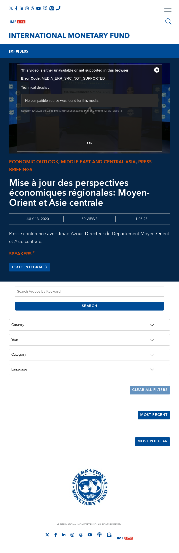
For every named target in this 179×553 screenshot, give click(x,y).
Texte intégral (30, 267)
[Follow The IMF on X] (11, 8)
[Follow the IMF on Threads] (32, 8)
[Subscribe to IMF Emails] (51, 8)
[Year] (89, 340)
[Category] (89, 354)
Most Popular (152, 442)
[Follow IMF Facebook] (16, 8)
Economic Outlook (33, 162)
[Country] (89, 325)
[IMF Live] (17, 20)
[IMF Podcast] (45, 8)
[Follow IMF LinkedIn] (21, 8)
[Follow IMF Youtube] (38, 8)
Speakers (23, 254)
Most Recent (154, 415)
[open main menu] (167, 11)
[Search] (168, 21)
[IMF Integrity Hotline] (58, 8)
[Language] (89, 369)
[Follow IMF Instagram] (27, 8)
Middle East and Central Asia (98, 162)
